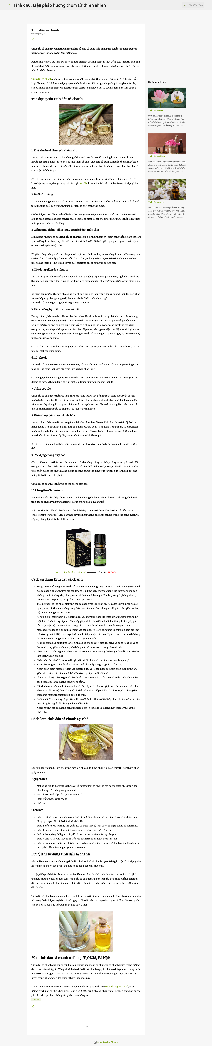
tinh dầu (83, 183)
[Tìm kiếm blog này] (190, 5)
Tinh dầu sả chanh (41, 79)
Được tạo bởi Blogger (106, 1042)
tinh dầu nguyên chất (116, 986)
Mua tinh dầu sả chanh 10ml (71, 572)
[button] (33, 39)
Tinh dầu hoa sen (155, 110)
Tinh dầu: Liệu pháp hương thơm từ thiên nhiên (59, 5)
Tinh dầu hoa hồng (156, 156)
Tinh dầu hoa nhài (156, 202)
